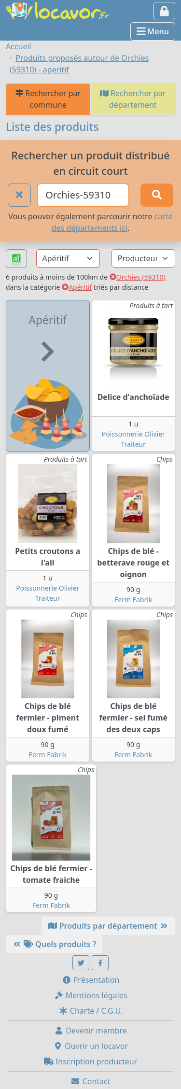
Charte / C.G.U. (90, 1010)
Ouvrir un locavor (90, 1046)
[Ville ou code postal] (83, 195)
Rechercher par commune (48, 99)
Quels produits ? (54, 944)
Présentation (91, 980)
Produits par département (108, 925)
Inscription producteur (91, 1061)
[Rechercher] (156, 195)
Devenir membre (90, 1030)
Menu (153, 31)
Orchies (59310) (138, 277)
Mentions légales (90, 995)
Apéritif (77, 287)
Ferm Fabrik (133, 599)
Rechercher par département (133, 99)
